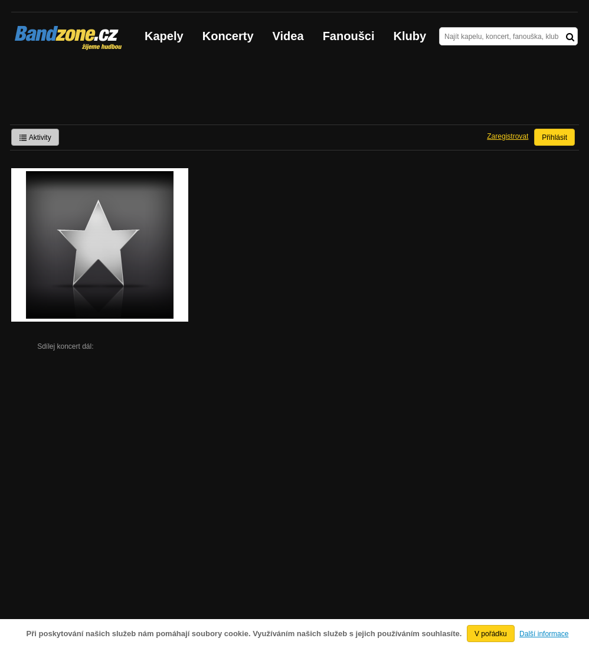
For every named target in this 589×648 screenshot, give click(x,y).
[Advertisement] (294, 92)
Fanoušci (349, 36)
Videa (288, 36)
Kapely (164, 36)
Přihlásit (554, 137)
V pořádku (491, 634)
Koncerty (228, 36)
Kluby (410, 36)
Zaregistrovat (507, 136)
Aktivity (35, 137)
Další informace (543, 634)
